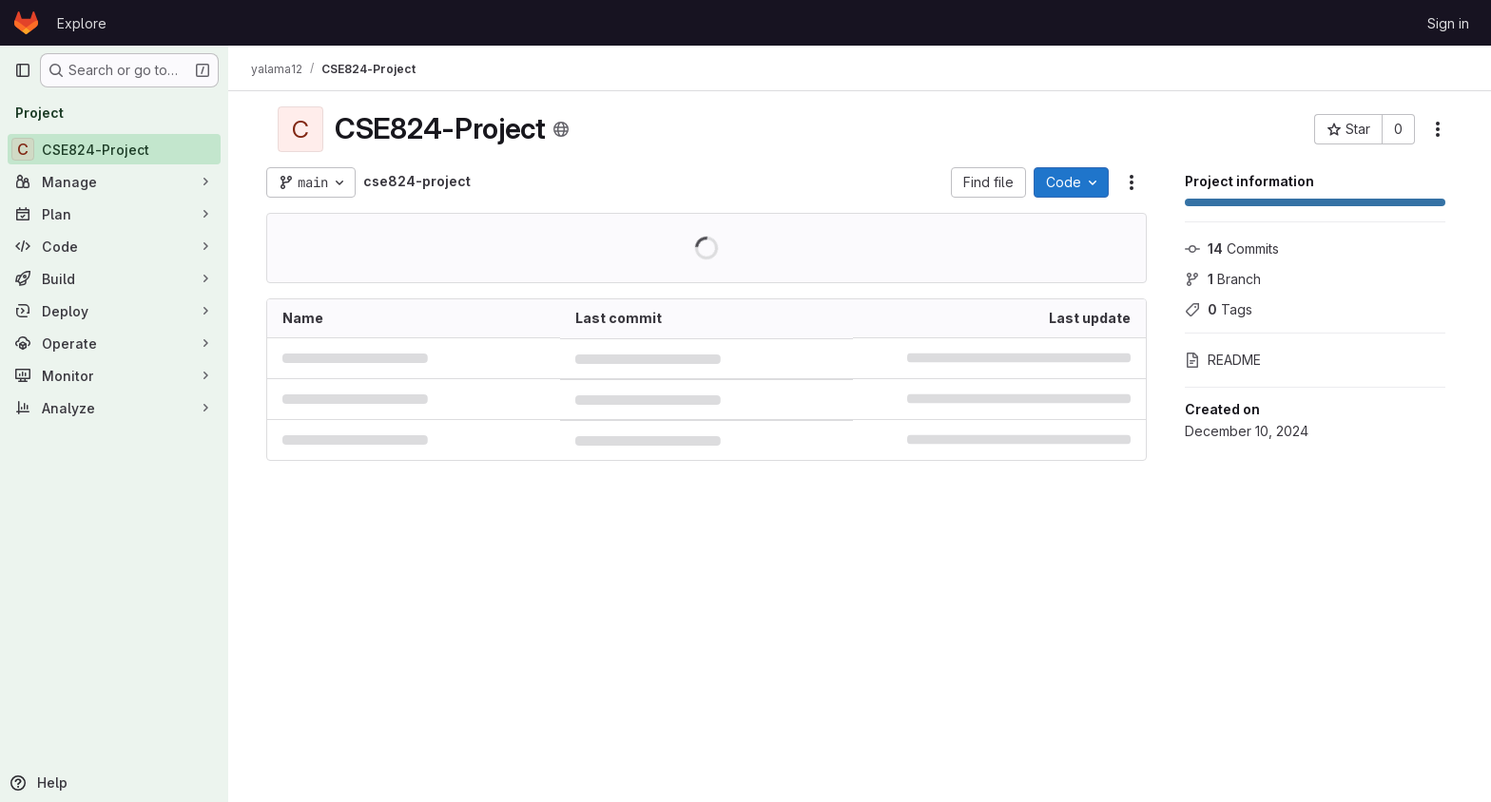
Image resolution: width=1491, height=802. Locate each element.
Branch (1223, 279)
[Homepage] (26, 23)
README (1223, 360)
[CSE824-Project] (114, 149)
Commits (1232, 248)
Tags (1218, 309)
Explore (81, 23)
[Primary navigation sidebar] (23, 70)
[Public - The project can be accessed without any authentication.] (561, 129)
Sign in (1448, 23)
